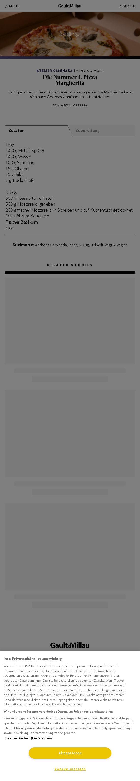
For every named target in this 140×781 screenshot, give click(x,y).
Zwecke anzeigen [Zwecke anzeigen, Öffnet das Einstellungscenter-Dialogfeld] (70, 769)
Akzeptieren (70, 753)
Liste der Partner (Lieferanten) (28, 738)
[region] (70, 716)
